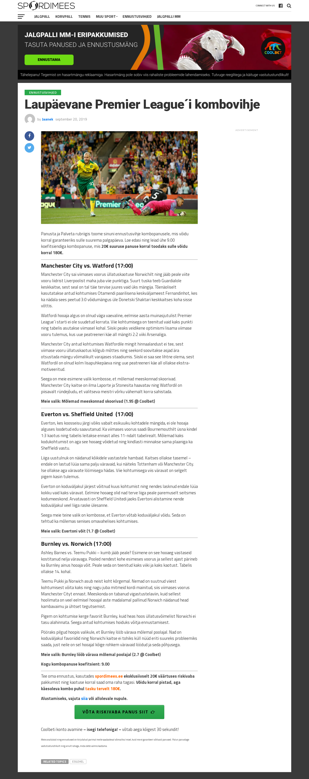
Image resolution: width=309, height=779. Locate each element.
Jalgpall (42, 16)
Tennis (84, 16)
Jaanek (47, 119)
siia (84, 698)
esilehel (78, 761)
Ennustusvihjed (137, 16)
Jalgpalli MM (168, 16)
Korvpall (64, 16)
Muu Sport (106, 16)
